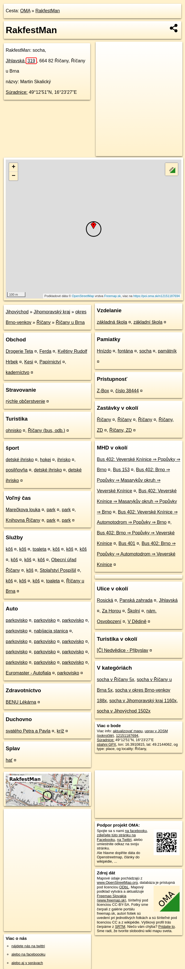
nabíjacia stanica (51, 630)
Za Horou (111, 610)
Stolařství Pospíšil (58, 570)
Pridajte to (166, 926)
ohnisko (13, 430)
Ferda (45, 351)
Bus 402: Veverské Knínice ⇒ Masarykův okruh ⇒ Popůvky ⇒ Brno (137, 501)
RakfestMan (47, 10)
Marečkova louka (23, 509)
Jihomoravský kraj (52, 311)
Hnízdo (104, 351)
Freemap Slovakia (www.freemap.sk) (111, 898)
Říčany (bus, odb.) (46, 430)
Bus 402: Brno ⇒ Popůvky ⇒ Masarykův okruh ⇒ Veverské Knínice (133, 480)
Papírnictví (50, 361)
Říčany (44, 322)
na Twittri (124, 839)
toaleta (39, 549)
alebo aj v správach (27, 963)
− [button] (13, 176)
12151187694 (127, 735)
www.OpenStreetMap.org (117, 882)
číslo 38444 (127, 390)
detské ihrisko (20, 459)
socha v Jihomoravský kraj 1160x (143, 700)
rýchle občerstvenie (25, 401)
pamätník (167, 351)
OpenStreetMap (83, 296)
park (51, 509)
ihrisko (64, 459)
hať (9, 760)
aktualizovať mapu (127, 731)
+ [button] (13, 167)
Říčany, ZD (120, 430)
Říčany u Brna (70, 322)
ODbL (124, 887)
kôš (9, 549)
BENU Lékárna (21, 702)
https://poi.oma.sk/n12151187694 (156, 296)
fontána (125, 351)
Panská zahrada (135, 600)
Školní (133, 610)
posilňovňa (17, 469)
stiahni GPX (106, 744)
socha (145, 351)
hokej (45, 459)
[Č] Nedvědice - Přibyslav (122, 650)
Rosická (105, 600)
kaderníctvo (17, 372)
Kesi (28, 361)
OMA (25, 10)
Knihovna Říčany (23, 520)
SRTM (120, 926)
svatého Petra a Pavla (28, 731)
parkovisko (16, 620)
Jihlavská (21, 60)
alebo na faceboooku (28, 954)
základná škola (112, 322)
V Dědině (137, 621)
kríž (60, 731)
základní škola (147, 322)
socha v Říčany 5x (115, 679)
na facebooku (136, 831)
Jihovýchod (17, 311)
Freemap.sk (112, 296)
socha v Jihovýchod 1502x (123, 711)
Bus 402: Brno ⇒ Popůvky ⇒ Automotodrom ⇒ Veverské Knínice (136, 554)
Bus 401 (126, 543)
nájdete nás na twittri (28, 946)
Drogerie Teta (19, 351)
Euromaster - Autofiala (28, 672)
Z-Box (103, 390)
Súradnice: (17, 92)
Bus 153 (121, 469)
